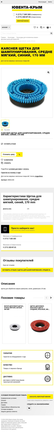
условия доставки (15, 169)
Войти (50, 2)
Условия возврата (7, 409)
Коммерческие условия (8, 398)
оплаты (26, 169)
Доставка (4, 402)
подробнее (39, 176)
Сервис (3, 405)
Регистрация (42, 2)
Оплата (3, 400)
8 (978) (23, 14)
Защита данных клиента (9, 411)
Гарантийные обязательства (10, 407)
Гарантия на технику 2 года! (11, 172)
